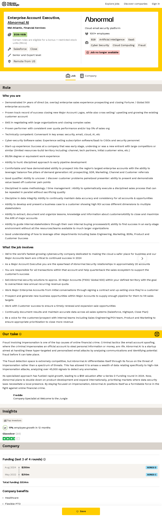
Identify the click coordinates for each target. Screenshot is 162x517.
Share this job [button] (16, 492)
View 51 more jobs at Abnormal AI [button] (50, 492)
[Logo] (10, 4)
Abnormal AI (18, 22)
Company (88, 75)
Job (70, 75)
